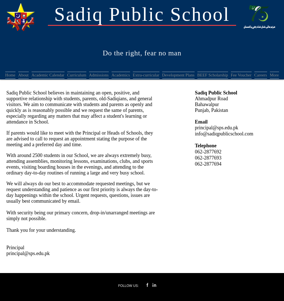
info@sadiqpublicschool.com (224, 134)
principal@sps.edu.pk (28, 253)
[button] (99, 75)
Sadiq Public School (142, 14)
